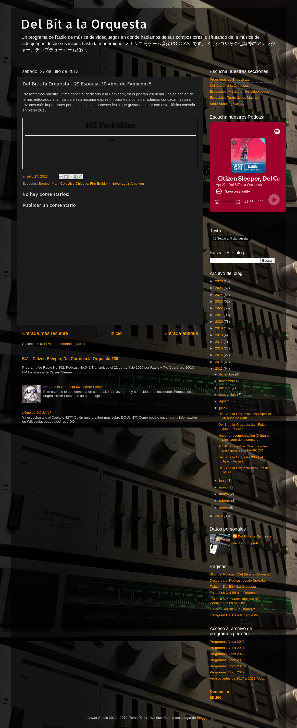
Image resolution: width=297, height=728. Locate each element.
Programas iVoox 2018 (227, 666)
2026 (219, 281)
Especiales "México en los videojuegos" (240, 91)
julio (222, 408)
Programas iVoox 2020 (227, 654)
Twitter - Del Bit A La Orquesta (233, 586)
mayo (224, 487)
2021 (219, 315)
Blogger (202, 718)
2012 (219, 516)
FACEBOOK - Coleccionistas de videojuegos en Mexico (234, 601)
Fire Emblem (100, 183)
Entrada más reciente (45, 333)
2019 (219, 328)
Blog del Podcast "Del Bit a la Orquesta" (240, 574)
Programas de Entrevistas (229, 79)
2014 (219, 362)
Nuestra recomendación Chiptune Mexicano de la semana (244, 438)
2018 (219, 335)
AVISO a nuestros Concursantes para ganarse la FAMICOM (243, 448)
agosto (224, 401)
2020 (219, 321)
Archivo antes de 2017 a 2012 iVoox (237, 678)
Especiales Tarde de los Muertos (234, 97)
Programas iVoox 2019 (227, 660)
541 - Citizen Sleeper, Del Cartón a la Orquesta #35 (70, 359)
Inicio (116, 333)
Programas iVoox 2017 (227, 672)
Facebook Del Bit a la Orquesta (234, 593)
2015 (219, 355)
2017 (219, 342)
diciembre (227, 374)
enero (224, 507)
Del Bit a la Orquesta (84, 24)
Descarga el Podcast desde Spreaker (238, 580)
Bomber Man (48, 183)
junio (223, 480)
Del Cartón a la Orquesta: (229, 85)
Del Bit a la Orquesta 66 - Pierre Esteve (73, 387)
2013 (219, 368)
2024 (219, 295)
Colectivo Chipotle (74, 183)
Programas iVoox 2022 (227, 642)
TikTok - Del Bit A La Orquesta (233, 609)
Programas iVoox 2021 (227, 648)
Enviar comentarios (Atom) (64, 344)
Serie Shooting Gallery (227, 104)
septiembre (228, 394)
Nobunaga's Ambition (128, 183)
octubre (225, 388)
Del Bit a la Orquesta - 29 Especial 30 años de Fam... (244, 416)
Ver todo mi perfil (245, 543)
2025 (219, 288)
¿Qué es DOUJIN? (36, 413)
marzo (224, 494)
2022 (219, 308)
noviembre (227, 381)
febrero (225, 501)
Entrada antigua (181, 333)
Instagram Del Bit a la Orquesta (234, 615)
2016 (219, 348)
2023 (219, 301)
